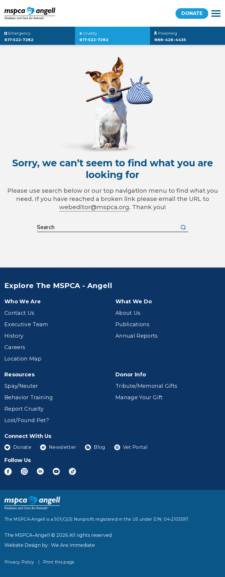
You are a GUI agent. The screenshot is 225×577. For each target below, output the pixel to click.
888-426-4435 (170, 39)
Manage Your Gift (139, 397)
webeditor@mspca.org (94, 207)
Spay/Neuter (21, 386)
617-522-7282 (18, 39)
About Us (128, 313)
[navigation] (216, 13)
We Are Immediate (73, 545)
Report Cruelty (24, 409)
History (13, 336)
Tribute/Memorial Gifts (146, 386)
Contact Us (19, 313)
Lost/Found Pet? (26, 420)
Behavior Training (28, 397)
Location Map (22, 359)
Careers (14, 347)
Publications (132, 324)
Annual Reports (136, 336)
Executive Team (26, 324)
